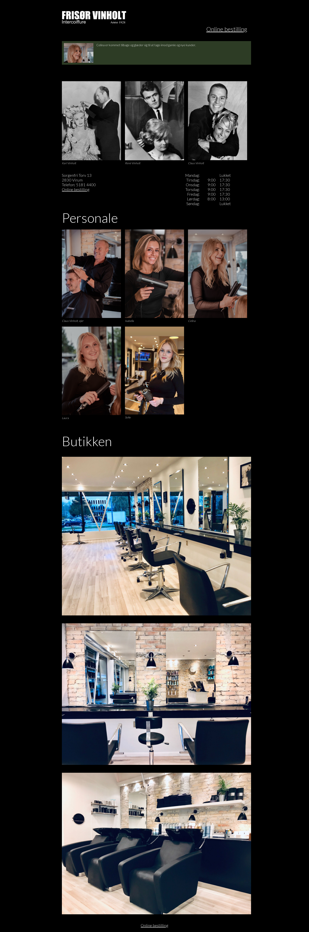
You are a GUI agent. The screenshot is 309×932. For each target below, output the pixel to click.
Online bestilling (226, 28)
